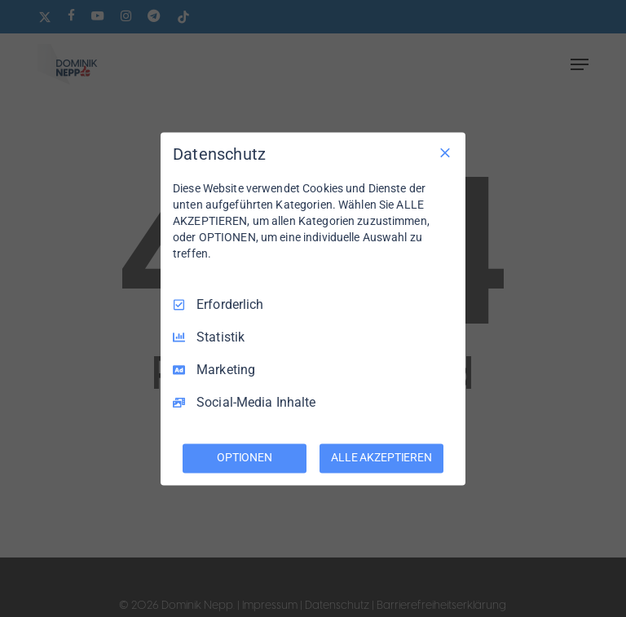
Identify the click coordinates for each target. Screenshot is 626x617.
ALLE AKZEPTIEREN (381, 457)
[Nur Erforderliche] (445, 152)
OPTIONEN (244, 457)
